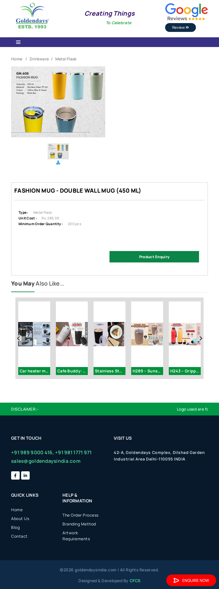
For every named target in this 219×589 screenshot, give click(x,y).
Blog (15, 527)
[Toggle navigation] (18, 42)
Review (180, 27)
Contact (19, 536)
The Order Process (80, 515)
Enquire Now (191, 580)
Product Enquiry (154, 256)
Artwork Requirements (76, 535)
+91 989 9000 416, (32, 452)
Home (16, 59)
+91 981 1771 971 (73, 452)
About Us (20, 518)
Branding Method (79, 524)
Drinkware (39, 59)
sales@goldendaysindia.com (45, 461)
